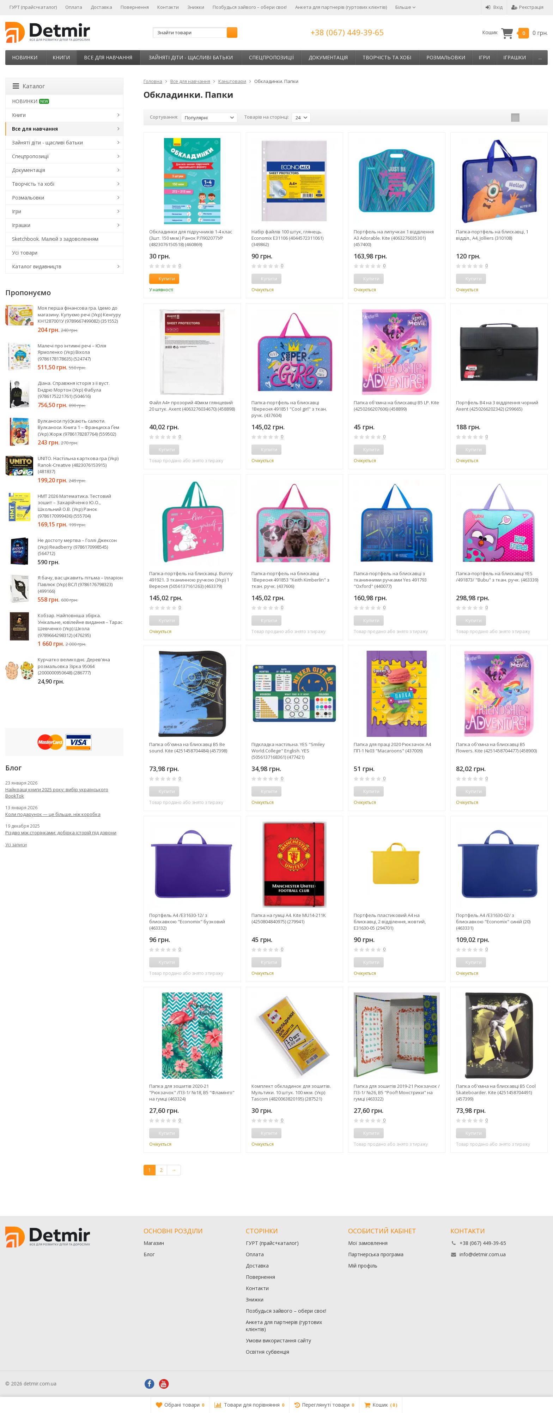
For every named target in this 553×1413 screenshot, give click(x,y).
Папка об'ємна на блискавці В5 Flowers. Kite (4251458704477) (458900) (496, 747)
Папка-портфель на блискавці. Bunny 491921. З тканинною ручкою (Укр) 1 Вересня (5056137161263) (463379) (191, 579)
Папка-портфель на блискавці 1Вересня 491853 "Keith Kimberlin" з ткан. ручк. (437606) (290, 579)
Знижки (195, 7)
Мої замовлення (368, 1243)
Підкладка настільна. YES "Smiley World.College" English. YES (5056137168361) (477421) (288, 750)
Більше (405, 7)
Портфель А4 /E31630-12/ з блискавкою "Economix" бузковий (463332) (187, 921)
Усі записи (16, 845)
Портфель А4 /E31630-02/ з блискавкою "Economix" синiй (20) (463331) (493, 921)
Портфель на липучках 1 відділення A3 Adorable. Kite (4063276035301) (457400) (394, 238)
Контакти (168, 7)
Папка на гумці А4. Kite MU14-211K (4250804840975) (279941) (288, 918)
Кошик (515, 32)
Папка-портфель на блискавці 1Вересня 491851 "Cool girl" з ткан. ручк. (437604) (289, 408)
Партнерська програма (375, 1254)
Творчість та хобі (387, 57)
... (540, 57)
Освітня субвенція (267, 1351)
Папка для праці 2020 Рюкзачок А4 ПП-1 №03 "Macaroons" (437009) (392, 747)
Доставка (101, 7)
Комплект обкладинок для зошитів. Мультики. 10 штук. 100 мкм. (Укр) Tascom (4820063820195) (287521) (291, 1092)
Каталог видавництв (36, 266)
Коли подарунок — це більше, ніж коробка (53, 814)
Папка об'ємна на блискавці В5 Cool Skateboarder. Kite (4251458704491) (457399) (496, 1092)
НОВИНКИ (24, 57)
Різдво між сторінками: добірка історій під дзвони (60, 832)
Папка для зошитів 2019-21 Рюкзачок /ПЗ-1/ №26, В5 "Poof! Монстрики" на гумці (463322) (397, 1092)
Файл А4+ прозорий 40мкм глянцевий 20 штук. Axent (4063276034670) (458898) (192, 405)
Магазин (154, 1243)
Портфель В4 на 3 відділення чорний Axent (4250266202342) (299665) (497, 405)
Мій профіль (362, 1265)
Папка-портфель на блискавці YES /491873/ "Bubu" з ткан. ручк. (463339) (497, 576)
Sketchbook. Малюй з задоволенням (55, 239)
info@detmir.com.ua (483, 1254)
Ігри (484, 57)
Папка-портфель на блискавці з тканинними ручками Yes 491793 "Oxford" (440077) (390, 579)
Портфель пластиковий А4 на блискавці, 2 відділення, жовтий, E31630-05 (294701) (390, 921)
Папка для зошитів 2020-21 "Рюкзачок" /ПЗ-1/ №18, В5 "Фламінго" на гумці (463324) (192, 1092)
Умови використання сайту (278, 1340)
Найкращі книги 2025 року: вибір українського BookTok (56, 792)
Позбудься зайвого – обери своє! (250, 7)
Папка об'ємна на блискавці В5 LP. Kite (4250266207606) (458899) (396, 405)
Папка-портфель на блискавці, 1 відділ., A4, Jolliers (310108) (492, 234)
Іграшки (514, 57)
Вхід (494, 7)
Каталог (29, 86)
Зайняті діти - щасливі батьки (191, 57)
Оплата (73, 7)
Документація (328, 57)
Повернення (135, 7)
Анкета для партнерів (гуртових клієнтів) (341, 7)
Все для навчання (108, 57)
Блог (149, 1254)
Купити (163, 278)
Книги (61, 57)
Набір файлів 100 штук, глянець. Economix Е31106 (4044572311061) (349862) (287, 238)
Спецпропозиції (271, 57)
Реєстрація (527, 7)
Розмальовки (445, 57)
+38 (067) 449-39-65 (347, 32)
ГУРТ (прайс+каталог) (33, 7)
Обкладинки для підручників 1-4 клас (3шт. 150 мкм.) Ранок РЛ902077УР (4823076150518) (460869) (190, 238)
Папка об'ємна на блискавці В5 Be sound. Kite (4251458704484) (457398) (188, 747)
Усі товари (24, 252)
